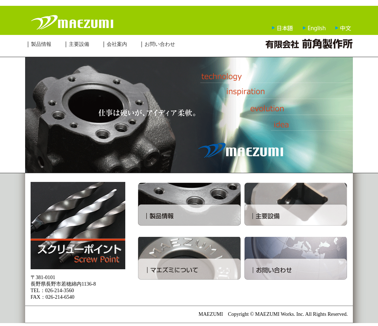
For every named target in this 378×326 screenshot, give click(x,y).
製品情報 (41, 44)
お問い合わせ (160, 44)
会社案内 (117, 44)
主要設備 (79, 44)
